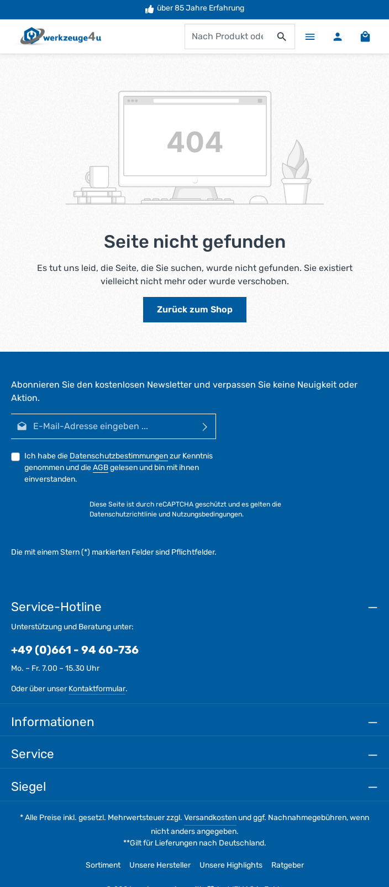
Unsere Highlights (230, 865)
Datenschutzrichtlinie (123, 515)
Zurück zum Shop (195, 309)
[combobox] (227, 36)
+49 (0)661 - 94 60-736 (75, 649)
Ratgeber (287, 865)
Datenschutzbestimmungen (119, 456)
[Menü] (310, 36)
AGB (100, 467)
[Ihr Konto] (337, 36)
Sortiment (103, 865)
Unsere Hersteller (160, 865)
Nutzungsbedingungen (207, 515)
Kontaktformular (97, 688)
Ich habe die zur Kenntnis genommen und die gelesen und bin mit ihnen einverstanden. (118, 467)
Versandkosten (210, 817)
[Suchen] (282, 36)
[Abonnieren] (205, 426)
